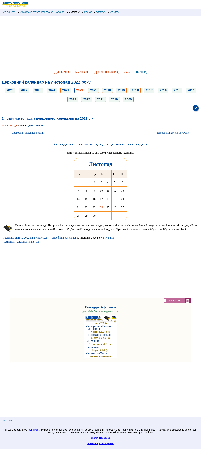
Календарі (81, 72)
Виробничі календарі (64, 237)
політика (6, 420)
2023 (65, 90)
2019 (121, 90)
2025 (37, 90)
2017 (149, 90)
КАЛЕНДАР (73, 12)
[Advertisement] (100, 43)
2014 (191, 90)
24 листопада (9, 125)
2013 (72, 99)
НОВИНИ (60, 12)
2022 (127, 72)
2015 (177, 90)
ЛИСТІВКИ (100, 12)
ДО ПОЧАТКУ (8, 12)
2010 (114, 99)
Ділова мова (62, 72)
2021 (93, 90)
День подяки (36, 125)
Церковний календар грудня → (175, 132)
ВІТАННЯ (87, 12)
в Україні (108, 237)
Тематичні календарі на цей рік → (23, 241)
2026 (10, 90)
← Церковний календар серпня (26, 132)
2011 (100, 99)
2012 (86, 99)
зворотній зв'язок (100, 438)
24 (101, 207)
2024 (51, 90)
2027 (24, 90)
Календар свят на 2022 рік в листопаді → (27, 237)
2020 (107, 90)
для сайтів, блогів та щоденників (100, 311)
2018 (135, 90)
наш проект (34, 429)
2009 (128, 99)
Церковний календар (106, 72)
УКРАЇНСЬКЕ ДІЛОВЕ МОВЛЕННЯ (35, 12)
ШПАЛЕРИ (114, 12)
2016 (163, 90)
